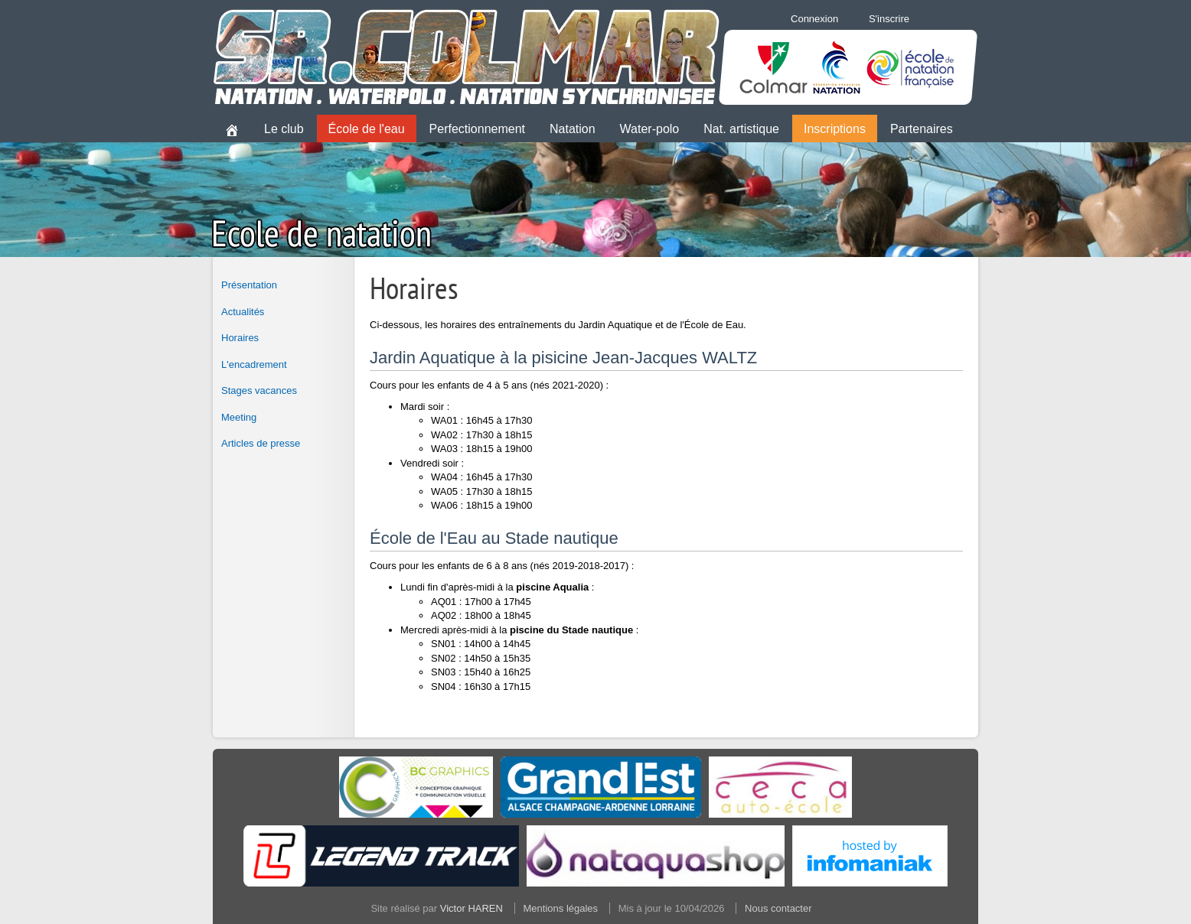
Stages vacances (259, 390)
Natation (573, 128)
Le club (284, 128)
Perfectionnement (477, 128)
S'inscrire (889, 18)
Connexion (814, 18)
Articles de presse (260, 443)
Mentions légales (561, 908)
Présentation (249, 285)
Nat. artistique (741, 128)
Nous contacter (778, 908)
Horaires (240, 337)
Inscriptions (835, 128)
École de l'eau (366, 128)
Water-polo (650, 128)
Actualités (242, 311)
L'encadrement (254, 364)
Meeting (238, 417)
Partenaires (921, 128)
